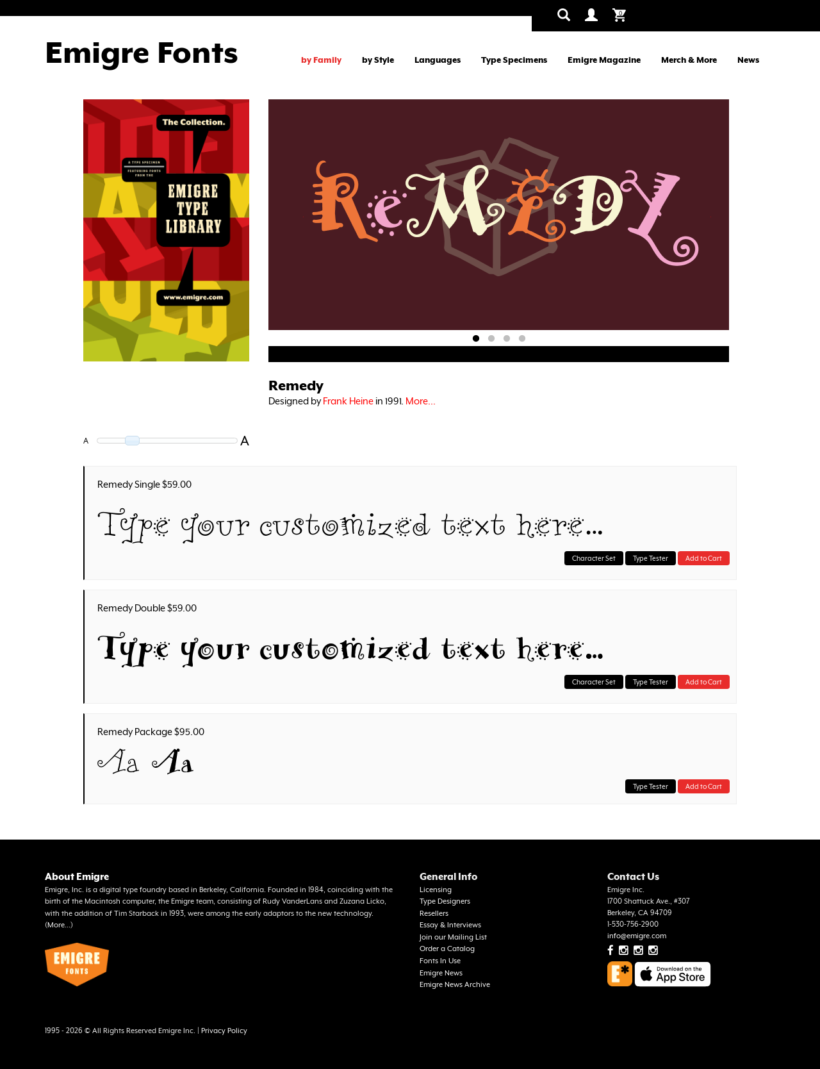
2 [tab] (491, 339)
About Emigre (77, 876)
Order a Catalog (447, 949)
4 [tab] (522, 339)
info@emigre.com (636, 936)
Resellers (434, 913)
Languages (437, 60)
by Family (321, 60)
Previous (303, 217)
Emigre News (441, 973)
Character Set (594, 558)
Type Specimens (514, 60)
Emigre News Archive (455, 985)
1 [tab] (476, 339)
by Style (378, 60)
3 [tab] (506, 339)
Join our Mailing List (453, 937)
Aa (118, 762)
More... (421, 400)
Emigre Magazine (604, 60)
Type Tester (650, 558)
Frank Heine (348, 400)
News (748, 60)
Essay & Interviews (450, 925)
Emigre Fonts (141, 52)
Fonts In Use (440, 961)
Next (710, 217)
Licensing (436, 890)
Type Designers (445, 901)
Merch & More (689, 60)
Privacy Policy (224, 1031)
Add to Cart (703, 558)
